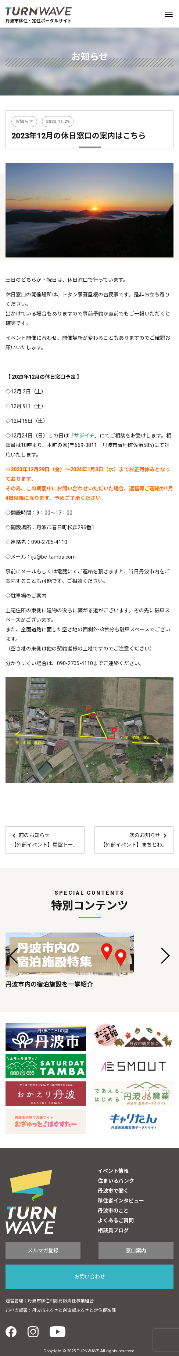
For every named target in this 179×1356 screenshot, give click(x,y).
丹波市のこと (113, 1210)
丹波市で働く (113, 1191)
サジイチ (84, 436)
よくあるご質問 (116, 1220)
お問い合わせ (89, 1277)
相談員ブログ (113, 1230)
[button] (14, 956)
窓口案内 (136, 1251)
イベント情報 (113, 1171)
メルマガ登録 (43, 1251)
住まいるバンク (116, 1181)
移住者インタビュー (121, 1201)
